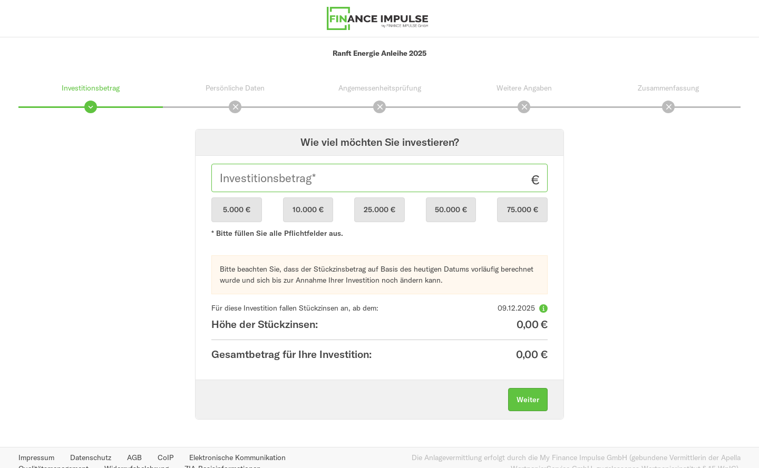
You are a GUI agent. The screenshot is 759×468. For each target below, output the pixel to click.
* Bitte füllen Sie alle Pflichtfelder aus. (277, 233)
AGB (134, 457)
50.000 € (451, 209)
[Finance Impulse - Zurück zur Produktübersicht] (377, 17)
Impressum (36, 457)
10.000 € (308, 209)
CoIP (165, 457)
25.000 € (379, 209)
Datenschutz (90, 457)
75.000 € (522, 209)
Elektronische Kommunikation (237, 457)
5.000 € (236, 209)
